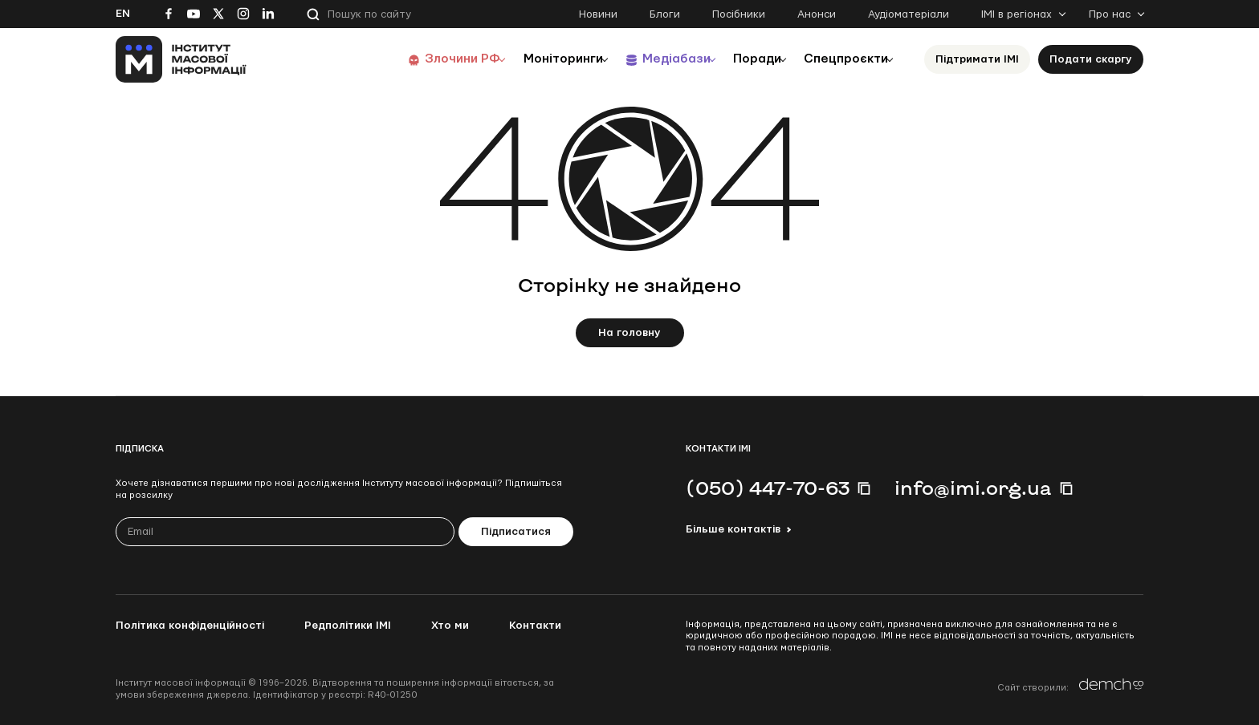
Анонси (816, 14)
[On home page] (181, 59)
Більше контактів (733, 529)
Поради (743, 59)
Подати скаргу (1090, 59)
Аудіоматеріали (908, 14)
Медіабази (653, 59)
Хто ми (450, 625)
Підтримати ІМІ (977, 59)
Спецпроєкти (840, 59)
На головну (629, 332)
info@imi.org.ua (973, 487)
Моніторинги (532, 59)
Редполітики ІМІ (347, 625)
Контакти (535, 625)
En (123, 13)
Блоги (665, 14)
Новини (598, 14)
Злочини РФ (425, 59)
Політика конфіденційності (190, 625)
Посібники (738, 14)
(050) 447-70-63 (768, 487)
